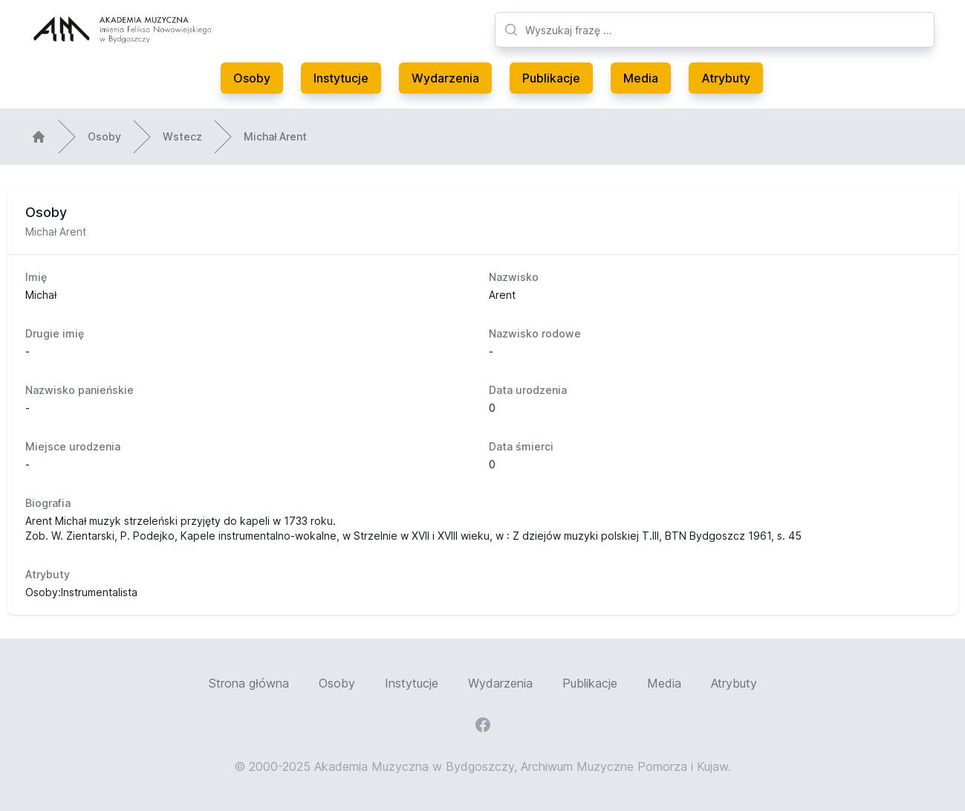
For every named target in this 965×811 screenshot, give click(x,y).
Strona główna (249, 683)
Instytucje (340, 78)
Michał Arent (275, 136)
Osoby (251, 78)
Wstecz (182, 136)
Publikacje (551, 78)
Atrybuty (725, 78)
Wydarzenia (445, 78)
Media (640, 78)
